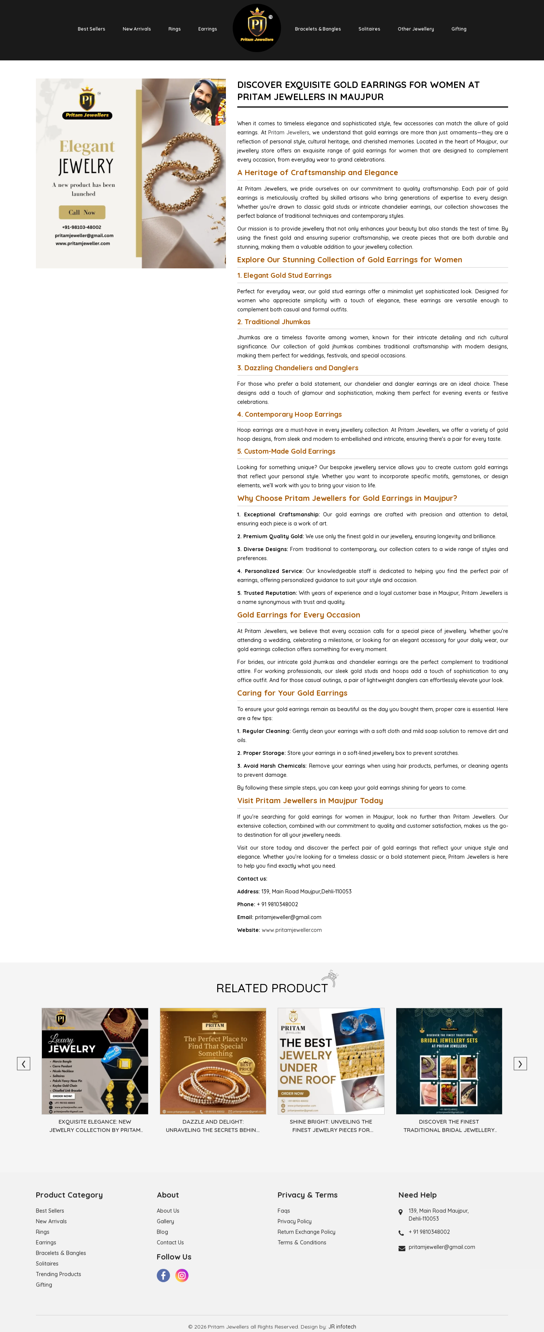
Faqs (284, 1253)
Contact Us (170, 1285)
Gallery (165, 1264)
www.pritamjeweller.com (292, 930)
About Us (168, 1253)
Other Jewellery (416, 29)
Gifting (459, 29)
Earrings (207, 29)
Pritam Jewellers (288, 132)
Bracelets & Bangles (318, 29)
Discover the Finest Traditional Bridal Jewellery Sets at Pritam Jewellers (449, 1127)
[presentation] (23, 1063)
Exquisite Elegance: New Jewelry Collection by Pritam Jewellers (95, 1127)
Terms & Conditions (302, 1285)
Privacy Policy (295, 1264)
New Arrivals (137, 29)
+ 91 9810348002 (429, 1274)
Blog (162, 1274)
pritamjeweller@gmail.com (442, 1289)
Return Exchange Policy (306, 1274)
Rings (174, 29)
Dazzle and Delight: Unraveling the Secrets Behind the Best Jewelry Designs (213, 1127)
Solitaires (369, 29)
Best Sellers (91, 29)
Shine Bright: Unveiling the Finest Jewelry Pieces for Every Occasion (331, 1127)
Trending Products (58, 1317)
